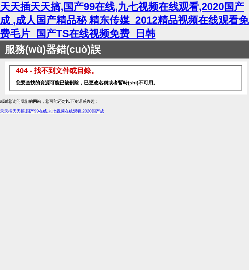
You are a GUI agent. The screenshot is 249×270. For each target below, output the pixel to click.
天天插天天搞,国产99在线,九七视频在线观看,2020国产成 (52, 111)
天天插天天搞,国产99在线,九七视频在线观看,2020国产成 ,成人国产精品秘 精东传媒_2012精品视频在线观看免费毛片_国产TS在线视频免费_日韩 (124, 20)
